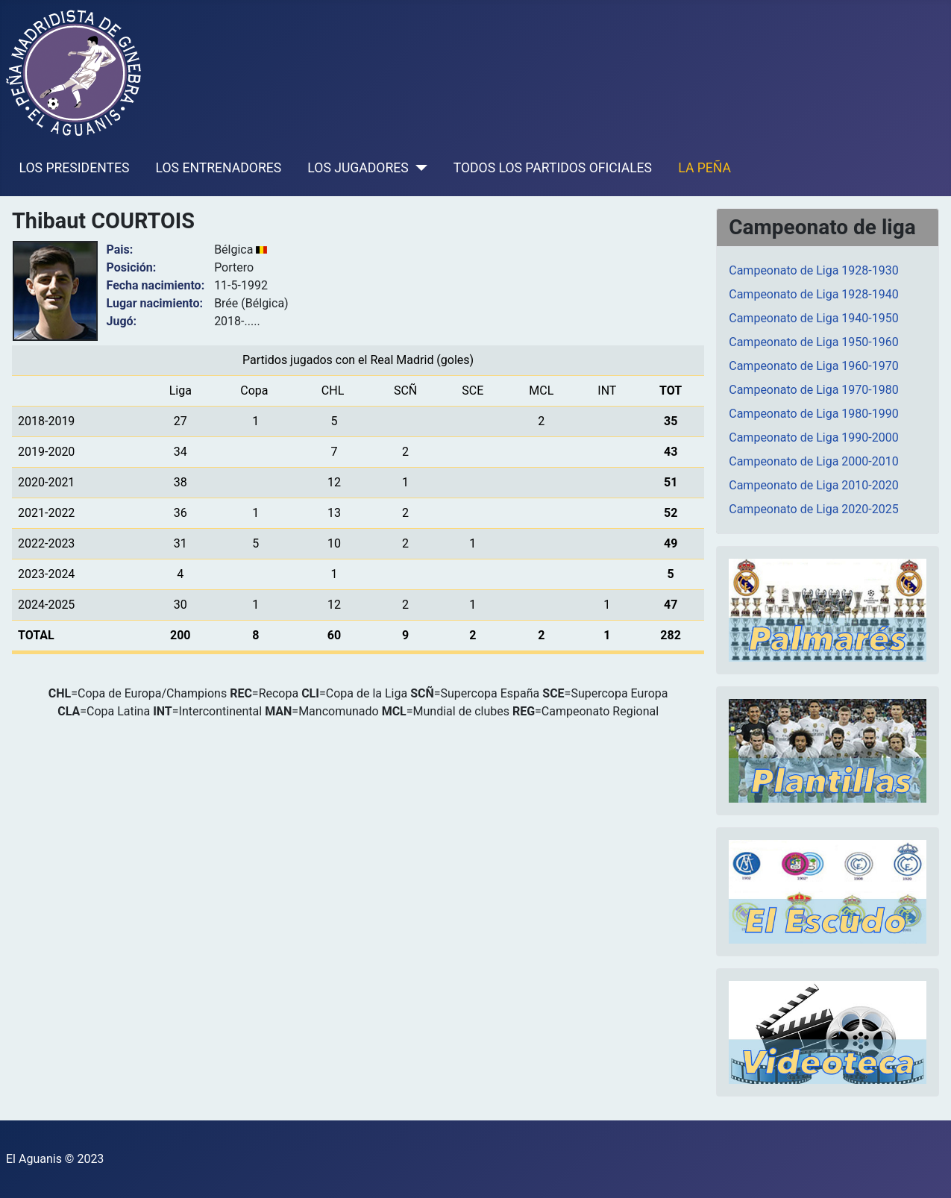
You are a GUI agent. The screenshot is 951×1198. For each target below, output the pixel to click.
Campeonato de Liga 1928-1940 (813, 294)
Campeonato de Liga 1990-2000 (813, 437)
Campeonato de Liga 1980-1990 (813, 414)
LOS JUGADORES (357, 167)
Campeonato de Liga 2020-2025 (813, 509)
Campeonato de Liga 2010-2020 (813, 485)
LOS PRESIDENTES (74, 167)
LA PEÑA (704, 167)
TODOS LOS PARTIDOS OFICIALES (552, 167)
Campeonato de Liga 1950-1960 (813, 342)
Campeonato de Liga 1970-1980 (813, 390)
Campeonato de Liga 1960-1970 (813, 366)
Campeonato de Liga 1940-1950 (813, 318)
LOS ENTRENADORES (219, 167)
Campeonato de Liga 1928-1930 (813, 270)
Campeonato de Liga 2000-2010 (813, 461)
